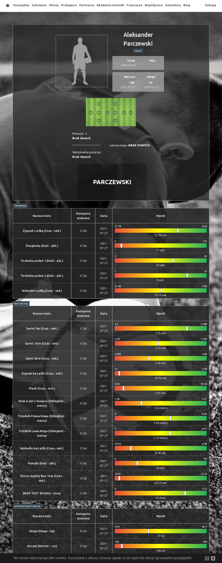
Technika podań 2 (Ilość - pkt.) (41, 275)
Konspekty (21, 5)
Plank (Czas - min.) (42, 388)
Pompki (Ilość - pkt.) (42, 463)
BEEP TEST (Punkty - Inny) (42, 493)
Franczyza (134, 5)
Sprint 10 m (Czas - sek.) (42, 343)
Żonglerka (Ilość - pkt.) (42, 245)
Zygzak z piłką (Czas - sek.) (42, 230)
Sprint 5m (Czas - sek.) (42, 328)
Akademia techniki (110, 5)
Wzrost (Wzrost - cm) (42, 546)
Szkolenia (39, 5)
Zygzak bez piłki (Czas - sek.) (42, 373)
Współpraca (154, 5)
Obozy (54, 5)
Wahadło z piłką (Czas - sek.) (42, 290)
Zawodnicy (173, 5)
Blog (186, 5)
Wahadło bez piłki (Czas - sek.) (42, 448)
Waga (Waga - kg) (42, 531)
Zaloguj (210, 5)
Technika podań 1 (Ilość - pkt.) (41, 260)
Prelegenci (69, 5)
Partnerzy (86, 5)
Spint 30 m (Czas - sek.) (42, 358)
